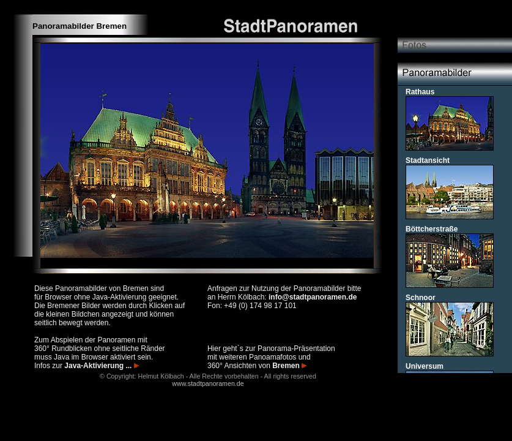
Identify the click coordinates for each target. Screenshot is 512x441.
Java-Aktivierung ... (101, 365)
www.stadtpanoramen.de (207, 383)
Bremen (289, 365)
